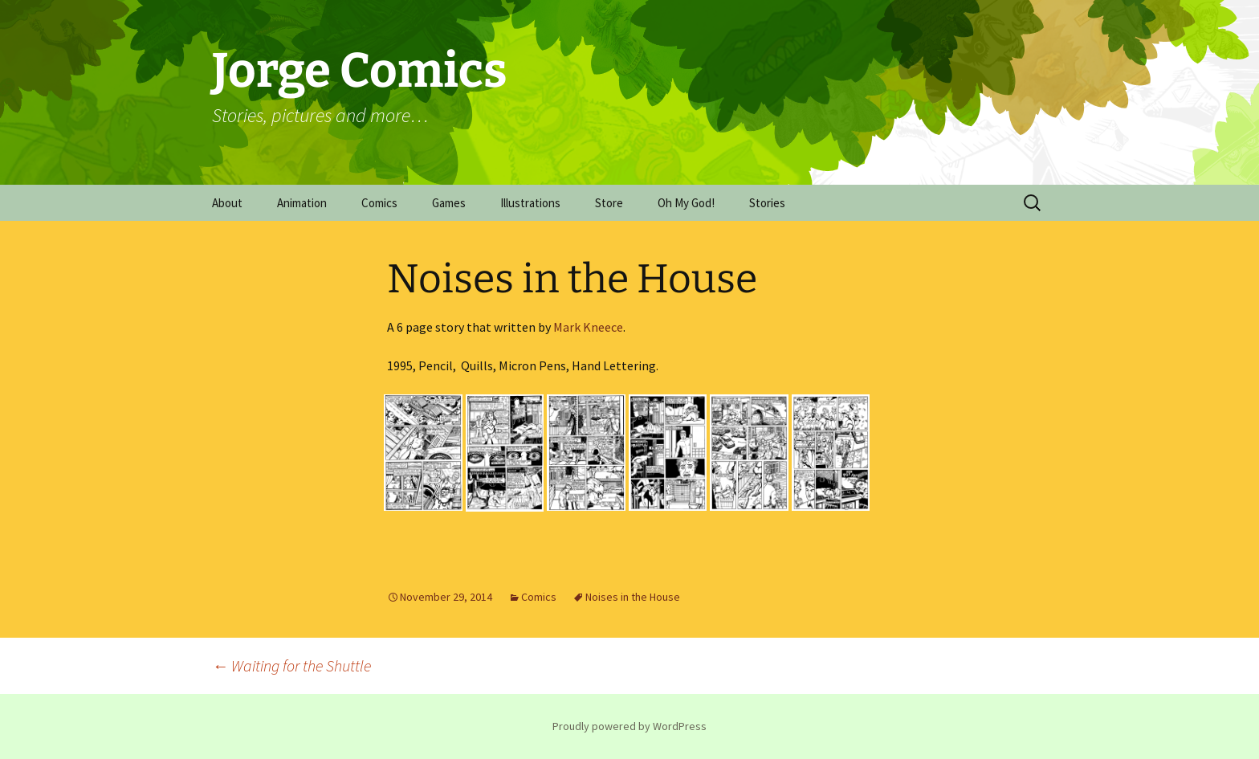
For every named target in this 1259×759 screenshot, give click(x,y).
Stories (767, 202)
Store (609, 202)
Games (449, 202)
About (227, 202)
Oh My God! (686, 202)
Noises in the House (632, 597)
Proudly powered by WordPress (629, 726)
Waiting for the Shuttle (291, 665)
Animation (302, 202)
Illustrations (530, 202)
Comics (379, 202)
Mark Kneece (588, 327)
